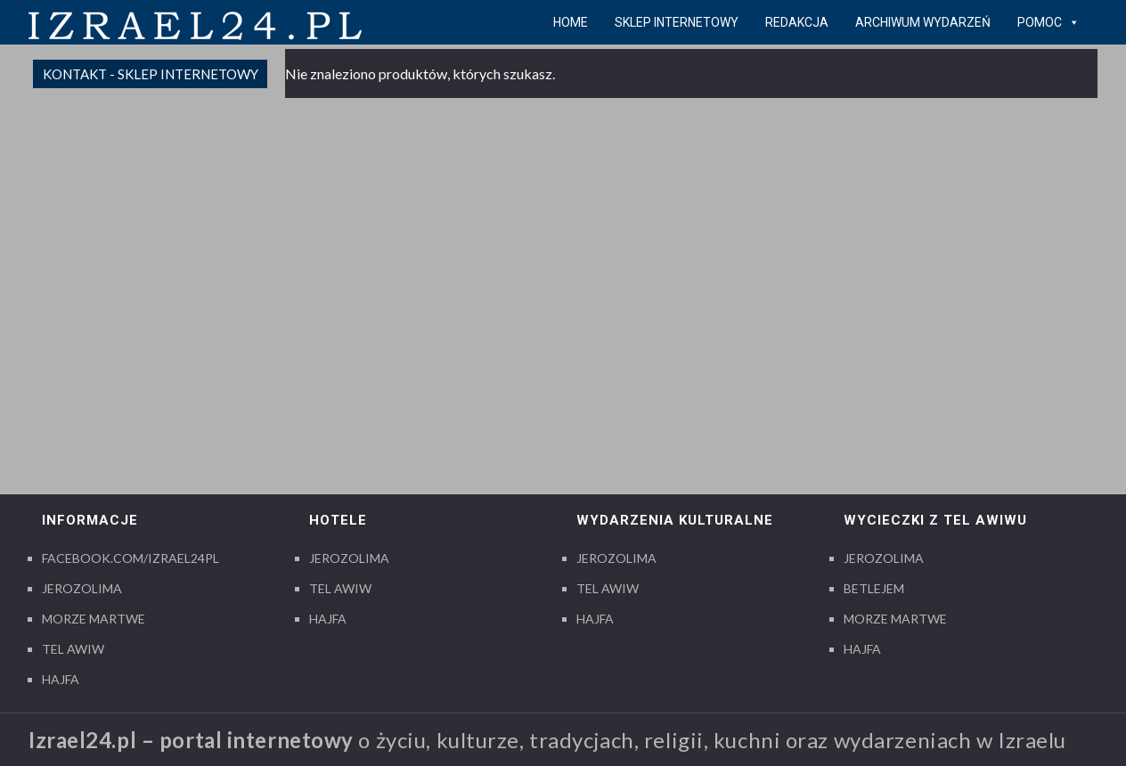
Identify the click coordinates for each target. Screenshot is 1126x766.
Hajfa (60, 679)
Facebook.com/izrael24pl (130, 558)
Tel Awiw (73, 648)
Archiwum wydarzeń (923, 22)
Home (570, 22)
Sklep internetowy (676, 22)
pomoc (1048, 22)
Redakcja (796, 22)
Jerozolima (82, 588)
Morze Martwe (93, 618)
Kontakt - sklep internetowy (150, 74)
